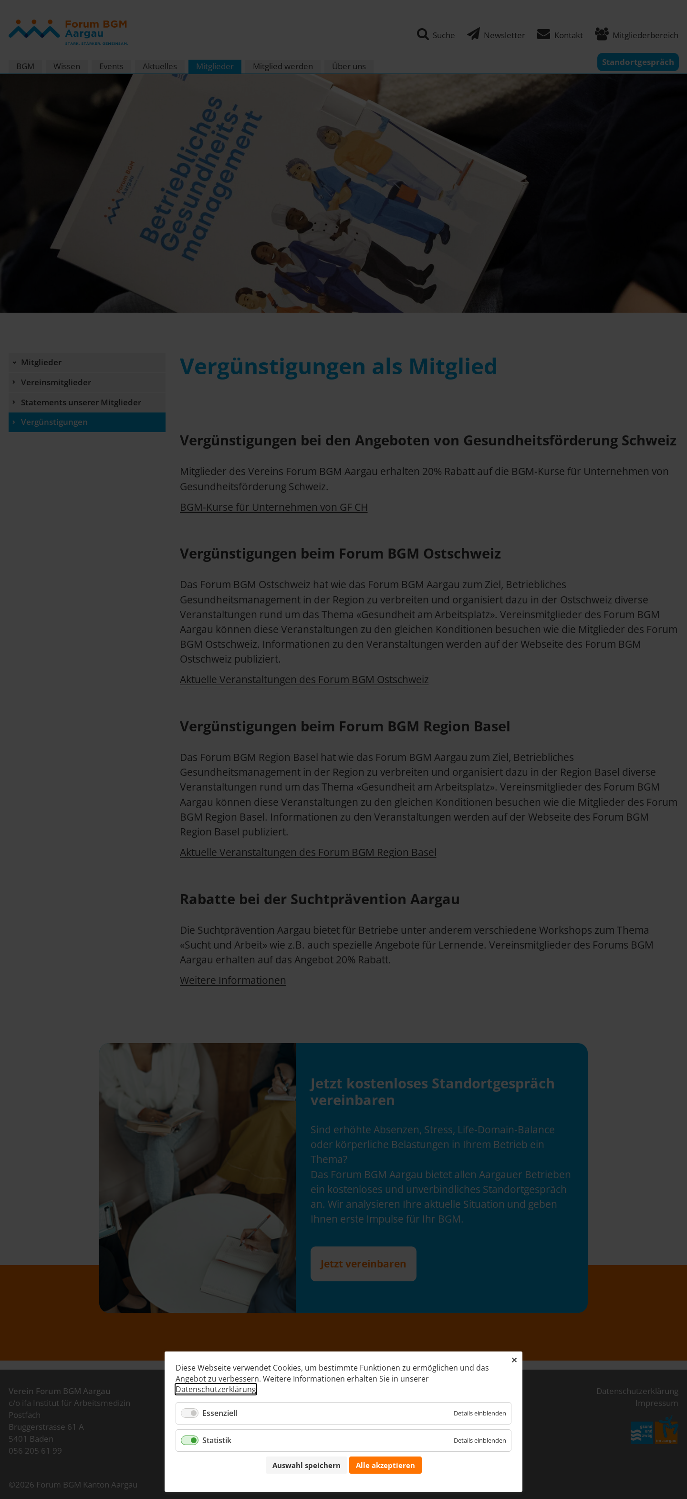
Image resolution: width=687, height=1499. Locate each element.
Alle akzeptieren (385, 1465)
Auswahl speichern (306, 1465)
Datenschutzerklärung (216, 1389)
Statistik (216, 1440)
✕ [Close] (514, 1360)
